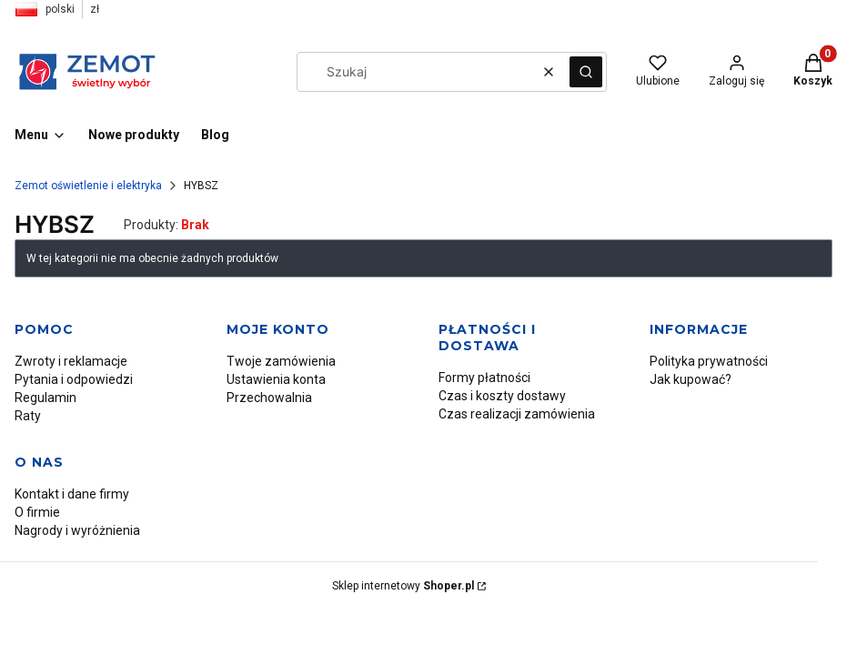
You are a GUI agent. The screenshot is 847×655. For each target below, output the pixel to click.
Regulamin (45, 397)
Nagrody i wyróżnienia (77, 530)
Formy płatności (484, 377)
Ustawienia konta (276, 379)
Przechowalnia (269, 397)
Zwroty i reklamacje (71, 361)
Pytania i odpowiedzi (74, 379)
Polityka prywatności (709, 361)
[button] (586, 71)
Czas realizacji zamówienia (517, 414)
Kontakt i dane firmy (72, 494)
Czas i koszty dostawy (502, 395)
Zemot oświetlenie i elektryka (88, 185)
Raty (28, 415)
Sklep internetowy (403, 585)
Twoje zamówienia (281, 361)
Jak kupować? (690, 379)
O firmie (37, 512)
